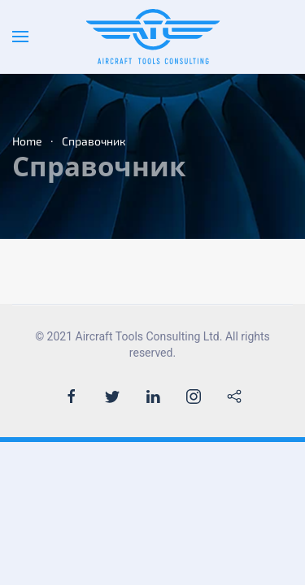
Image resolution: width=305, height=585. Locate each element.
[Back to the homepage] (152, 36)
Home (27, 141)
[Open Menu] (20, 36)
